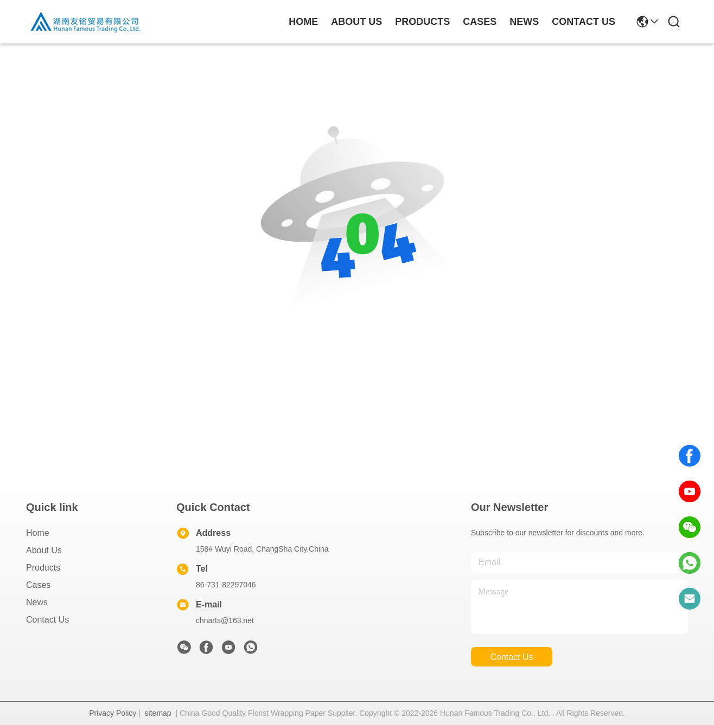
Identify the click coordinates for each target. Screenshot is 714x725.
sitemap (158, 713)
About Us (44, 550)
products (422, 21)
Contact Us (47, 619)
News (37, 602)
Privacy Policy (112, 713)
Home (303, 21)
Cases (38, 585)
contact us (583, 21)
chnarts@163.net (225, 620)
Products (43, 567)
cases (479, 21)
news (524, 21)
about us (356, 21)
